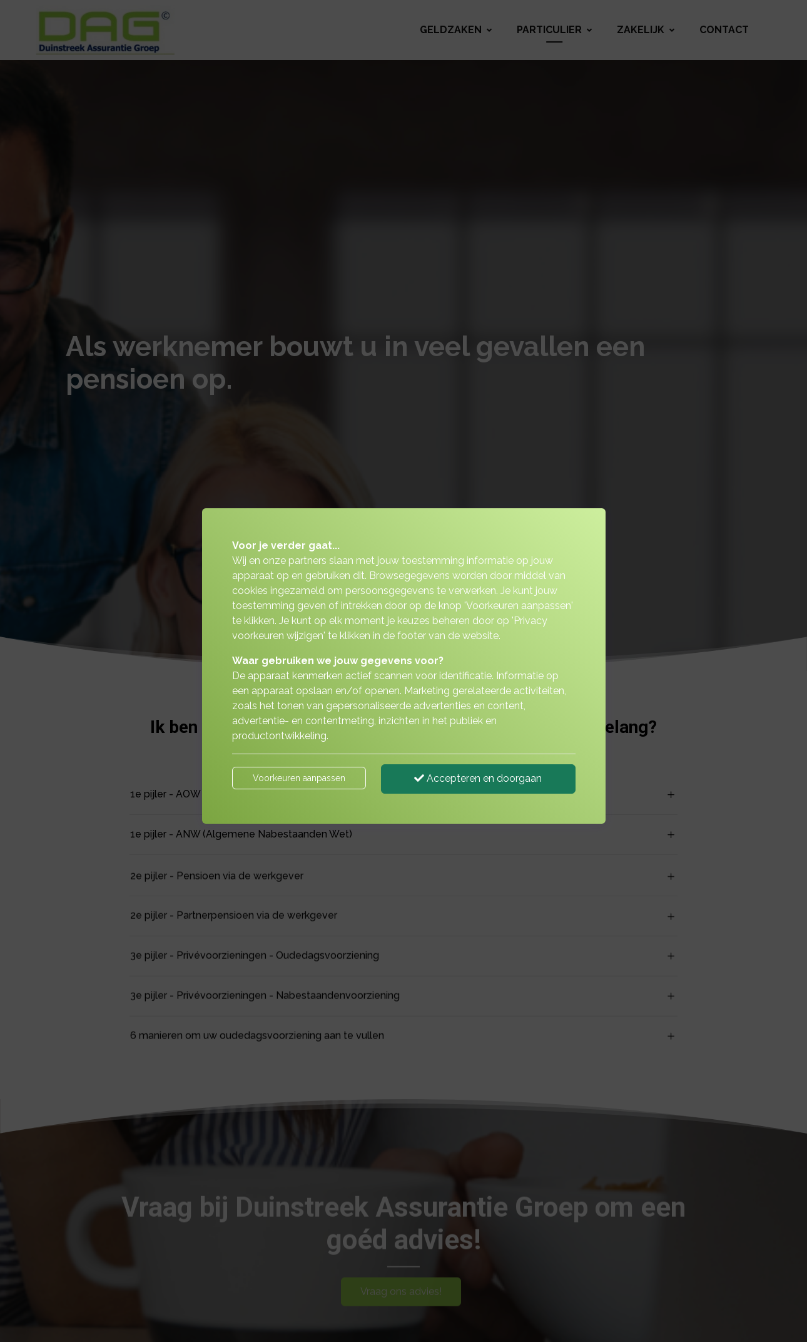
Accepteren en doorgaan (478, 778)
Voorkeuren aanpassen (299, 778)
